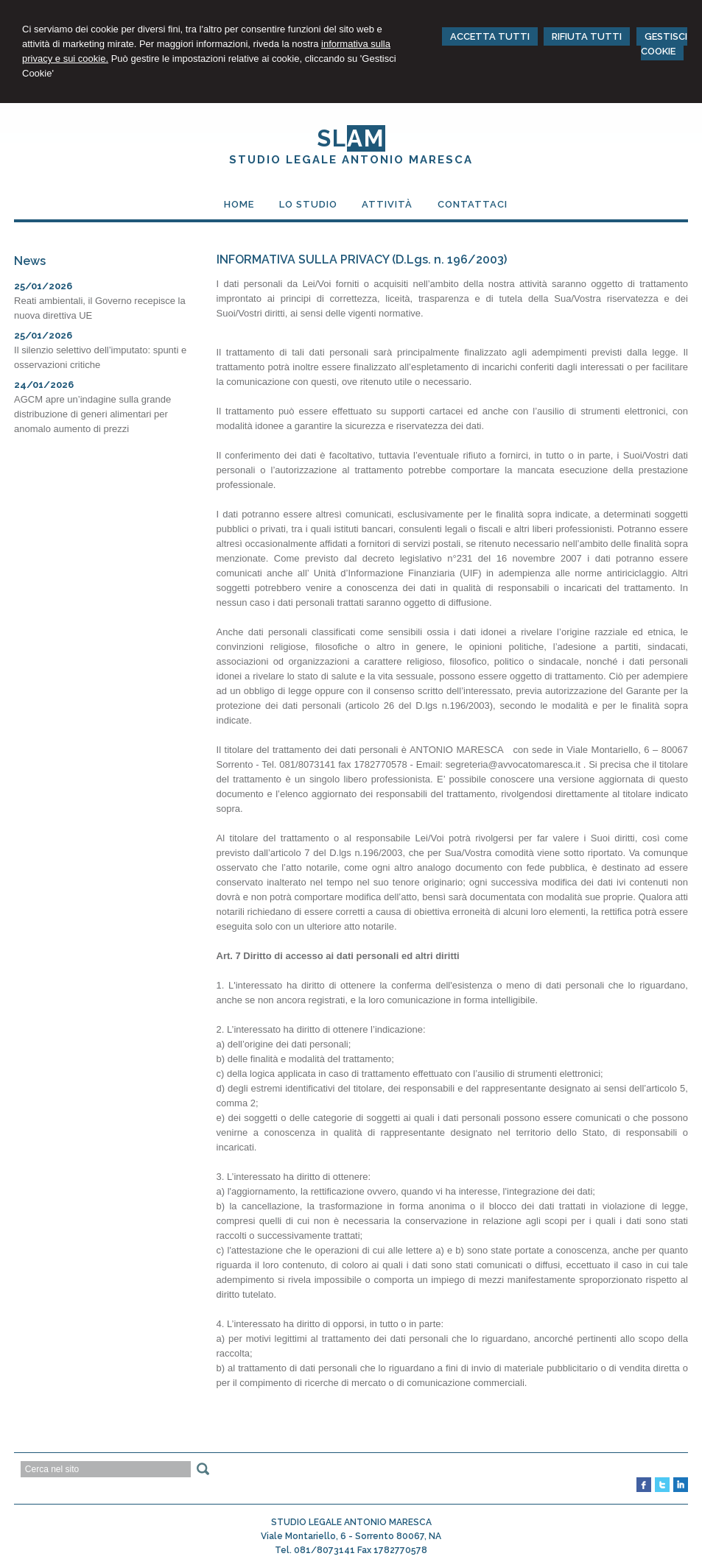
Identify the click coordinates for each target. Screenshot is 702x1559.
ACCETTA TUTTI (490, 36)
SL (351, 138)
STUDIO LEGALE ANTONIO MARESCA (351, 159)
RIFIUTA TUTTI (587, 36)
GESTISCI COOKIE (664, 44)
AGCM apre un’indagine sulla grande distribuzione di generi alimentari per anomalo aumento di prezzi (92, 414)
